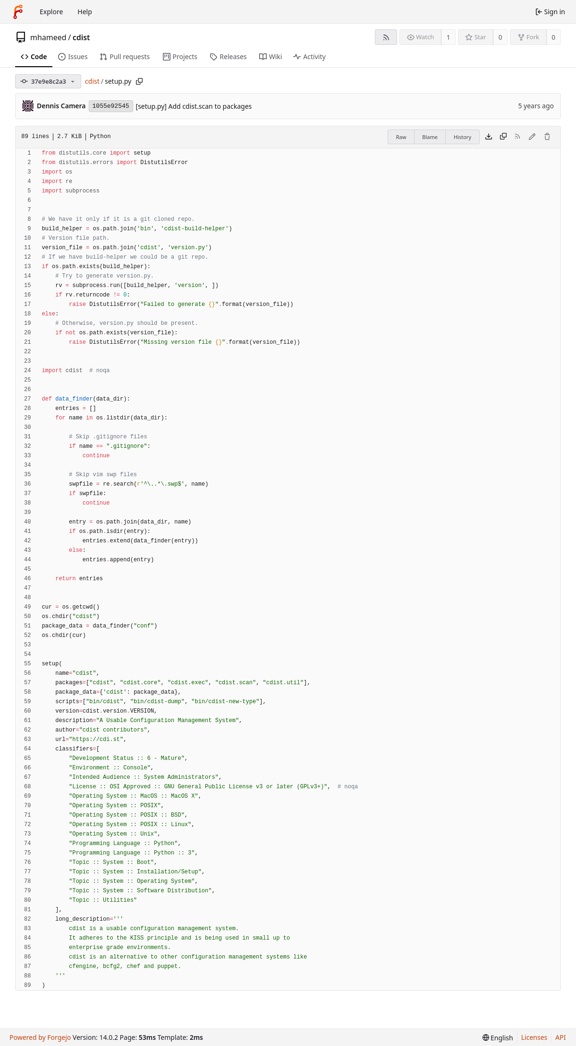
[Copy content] (503, 137)
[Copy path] (139, 81)
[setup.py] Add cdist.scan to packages (194, 106)
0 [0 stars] (500, 37)
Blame (430, 136)
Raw (401, 136)
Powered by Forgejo (40, 1037)
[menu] (498, 1037)
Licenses (534, 1037)
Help (84, 11)
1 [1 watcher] (448, 37)
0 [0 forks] (553, 37)
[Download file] (488, 137)
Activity (309, 56)
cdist (81, 37)
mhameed (48, 37)
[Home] (18, 11)
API (560, 1037)
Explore (51, 11)
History (462, 136)
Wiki (270, 56)
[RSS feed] (386, 37)
